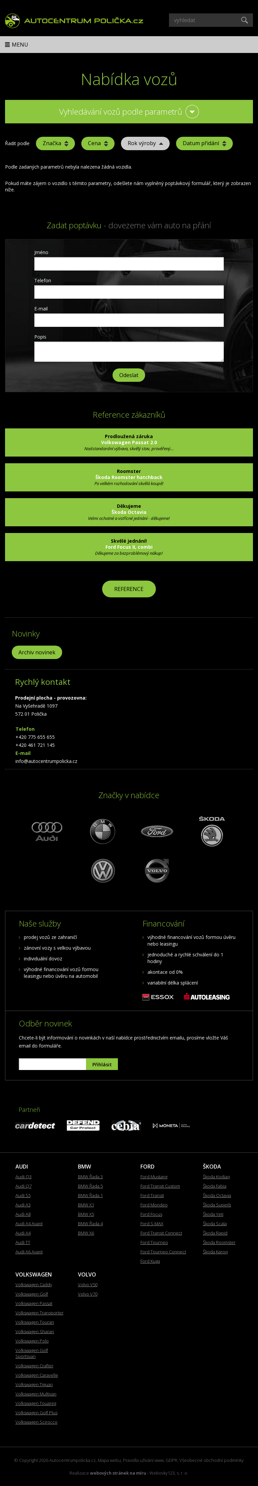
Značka (55, 143)
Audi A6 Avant (29, 1252)
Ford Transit (152, 1195)
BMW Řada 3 (90, 1177)
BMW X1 (86, 1205)
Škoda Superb (217, 1205)
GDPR (171, 1460)
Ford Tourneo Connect (163, 1252)
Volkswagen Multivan (35, 1394)
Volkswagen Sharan (34, 1331)
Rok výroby (145, 143)
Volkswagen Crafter (34, 1366)
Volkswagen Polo (32, 1341)
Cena (98, 143)
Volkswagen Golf (31, 1294)
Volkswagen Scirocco (36, 1422)
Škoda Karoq (215, 1252)
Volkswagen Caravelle (36, 1375)
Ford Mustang (153, 1177)
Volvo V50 (87, 1285)
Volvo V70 (87, 1294)
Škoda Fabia (214, 1186)
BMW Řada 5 (90, 1186)
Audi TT (22, 1242)
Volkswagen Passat (33, 1303)
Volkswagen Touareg (35, 1403)
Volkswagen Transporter (39, 1313)
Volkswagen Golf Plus (36, 1413)
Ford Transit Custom (160, 1186)
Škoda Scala (215, 1224)
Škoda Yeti (213, 1214)
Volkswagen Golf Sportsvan (31, 1353)
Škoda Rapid (215, 1233)
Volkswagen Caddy (33, 1285)
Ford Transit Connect (161, 1233)
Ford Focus (151, 1214)
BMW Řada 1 (90, 1195)
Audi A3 (23, 1205)
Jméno (41, 252)
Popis (40, 337)
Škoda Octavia (217, 1195)
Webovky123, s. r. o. (168, 1473)
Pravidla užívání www (143, 1460)
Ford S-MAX (151, 1224)
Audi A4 (23, 1233)
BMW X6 (86, 1233)
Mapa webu (109, 1460)
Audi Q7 (23, 1186)
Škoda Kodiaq (216, 1177)
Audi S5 (23, 1195)
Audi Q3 (23, 1177)
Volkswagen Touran (34, 1322)
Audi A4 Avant (29, 1224)
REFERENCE (128, 589)
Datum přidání (204, 143)
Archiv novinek (36, 652)
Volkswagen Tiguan (34, 1384)
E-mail (41, 308)
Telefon (42, 280)
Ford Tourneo (154, 1242)
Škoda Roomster (219, 1242)
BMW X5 (86, 1214)
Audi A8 (23, 1214)
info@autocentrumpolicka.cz (46, 761)
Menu (20, 44)
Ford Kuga (150, 1261)
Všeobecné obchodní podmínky (211, 1460)
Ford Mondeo (154, 1205)
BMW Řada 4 (90, 1224)
